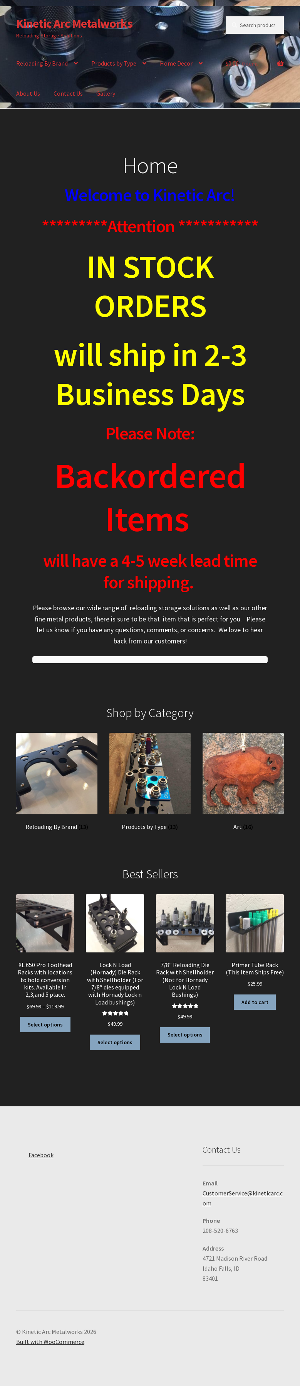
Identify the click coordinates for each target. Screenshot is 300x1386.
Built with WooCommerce (50, 1341)
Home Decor (176, 63)
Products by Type (113, 63)
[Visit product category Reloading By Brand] (57, 782)
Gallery (105, 93)
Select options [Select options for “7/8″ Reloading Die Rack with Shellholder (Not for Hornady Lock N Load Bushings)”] (185, 1034)
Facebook (35, 1152)
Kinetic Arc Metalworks (74, 23)
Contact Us (68, 93)
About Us (28, 93)
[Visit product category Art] (243, 782)
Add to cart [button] (254, 1002)
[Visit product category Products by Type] (150, 782)
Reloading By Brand (42, 63)
